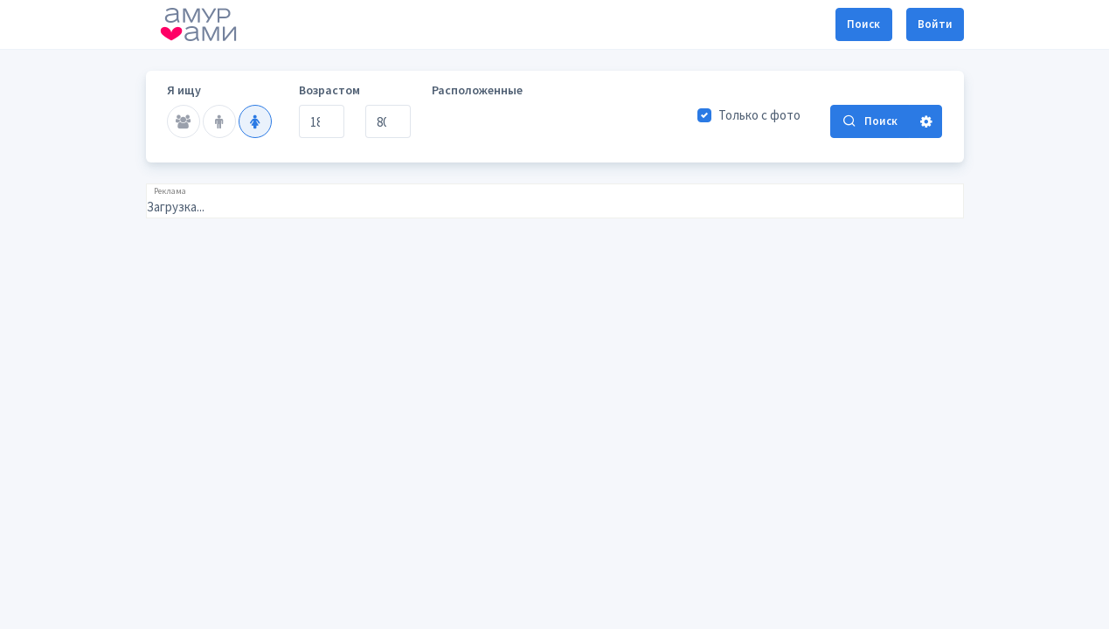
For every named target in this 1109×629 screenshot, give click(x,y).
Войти (935, 24)
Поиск (864, 24)
